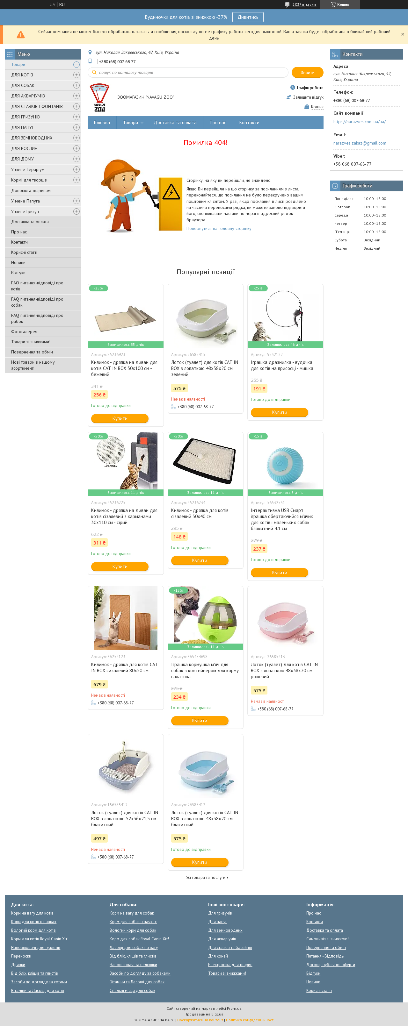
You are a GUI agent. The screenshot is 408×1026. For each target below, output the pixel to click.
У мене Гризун (25, 211)
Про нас (19, 232)
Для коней (218, 956)
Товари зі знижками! (30, 342)
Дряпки (18, 964)
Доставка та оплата (30, 221)
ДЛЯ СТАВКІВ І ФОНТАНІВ (37, 106)
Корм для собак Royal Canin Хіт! (139, 939)
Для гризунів (220, 913)
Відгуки (18, 272)
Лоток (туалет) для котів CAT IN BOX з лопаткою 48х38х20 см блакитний (204, 818)
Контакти (19, 242)
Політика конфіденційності (250, 1019)
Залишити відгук (308, 97)
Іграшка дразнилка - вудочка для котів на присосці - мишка (282, 365)
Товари (18, 64)
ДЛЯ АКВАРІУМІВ (28, 96)
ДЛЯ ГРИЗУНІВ (25, 117)
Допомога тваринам (31, 190)
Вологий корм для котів (33, 930)
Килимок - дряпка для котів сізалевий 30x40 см (200, 513)
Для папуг (217, 921)
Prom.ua (234, 1008)
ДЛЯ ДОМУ (22, 159)
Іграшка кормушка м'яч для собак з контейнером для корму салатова (205, 670)
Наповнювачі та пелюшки (133, 964)
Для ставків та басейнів (230, 947)
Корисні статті (24, 252)
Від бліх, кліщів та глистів (34, 973)
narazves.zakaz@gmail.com (359, 143)
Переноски (21, 956)
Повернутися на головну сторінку (218, 228)
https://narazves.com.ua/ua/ (359, 122)
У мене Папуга (25, 201)
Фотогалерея (24, 331)
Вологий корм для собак (133, 930)
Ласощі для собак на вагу (134, 947)
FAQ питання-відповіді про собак (37, 302)
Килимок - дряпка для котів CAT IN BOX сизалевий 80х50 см (124, 667)
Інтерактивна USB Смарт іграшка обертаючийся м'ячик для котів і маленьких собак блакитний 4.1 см (282, 519)
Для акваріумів (222, 939)
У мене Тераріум (28, 169)
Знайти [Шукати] (308, 72)
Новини (18, 262)
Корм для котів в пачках (33, 921)
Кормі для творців (29, 180)
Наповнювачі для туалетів (35, 947)
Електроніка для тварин (230, 964)
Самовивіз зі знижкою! (327, 939)
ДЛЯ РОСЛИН (24, 148)
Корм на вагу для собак (132, 913)
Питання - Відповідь (325, 956)
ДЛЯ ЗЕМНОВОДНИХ (32, 138)
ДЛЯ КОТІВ (22, 75)
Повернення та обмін (32, 352)
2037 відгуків (305, 4)
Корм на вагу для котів (32, 913)
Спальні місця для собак (132, 990)
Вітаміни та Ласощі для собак (137, 982)
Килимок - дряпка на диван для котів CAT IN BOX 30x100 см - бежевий (124, 368)
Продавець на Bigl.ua (204, 1014)
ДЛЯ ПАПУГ (22, 127)
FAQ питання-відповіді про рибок (37, 318)
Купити (120, 418)
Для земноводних (225, 930)
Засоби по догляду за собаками (140, 973)
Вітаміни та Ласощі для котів (37, 990)
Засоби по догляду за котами (39, 982)
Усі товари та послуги (205, 877)
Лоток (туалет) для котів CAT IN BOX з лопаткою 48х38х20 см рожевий (284, 670)
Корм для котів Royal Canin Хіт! (40, 939)
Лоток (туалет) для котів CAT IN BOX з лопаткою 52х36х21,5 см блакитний (124, 818)
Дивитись (248, 17)
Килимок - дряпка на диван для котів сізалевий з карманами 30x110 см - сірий (124, 516)
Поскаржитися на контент (200, 1019)
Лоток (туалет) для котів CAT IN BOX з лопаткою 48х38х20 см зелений (204, 368)
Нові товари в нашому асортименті (33, 365)
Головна (102, 122)
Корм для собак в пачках (133, 921)
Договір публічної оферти (330, 964)
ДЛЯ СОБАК (22, 85)
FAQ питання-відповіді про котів (37, 286)
